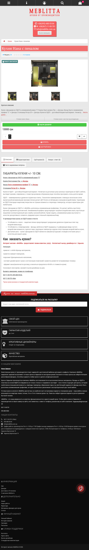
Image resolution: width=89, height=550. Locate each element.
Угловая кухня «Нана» (22, 119)
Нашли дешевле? (44, 125)
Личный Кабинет (6, 518)
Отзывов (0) (39, 160)
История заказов (6, 521)
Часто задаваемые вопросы (14, 165)
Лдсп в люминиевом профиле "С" (19, 185)
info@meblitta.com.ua (44, 29)
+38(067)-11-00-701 (44, 26)
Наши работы (5, 503)
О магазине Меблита (7, 493)
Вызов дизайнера (7, 538)
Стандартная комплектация (10, 540)
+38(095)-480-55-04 (44, 23)
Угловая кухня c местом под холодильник (66, 119)
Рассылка (4, 525)
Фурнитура (4, 506)
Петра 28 (14, 188)
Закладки (4, 523)
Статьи (3, 510)
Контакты (4, 533)
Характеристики (22, 160)
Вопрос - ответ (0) (54, 160)
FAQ (2, 486)
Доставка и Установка (8, 491)
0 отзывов (26, 55)
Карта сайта (5, 536)
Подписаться (44, 310)
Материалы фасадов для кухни (11, 508)
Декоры (25, 181)
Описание (7, 159)
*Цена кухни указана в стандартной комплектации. (21, 282)
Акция (3, 501)
